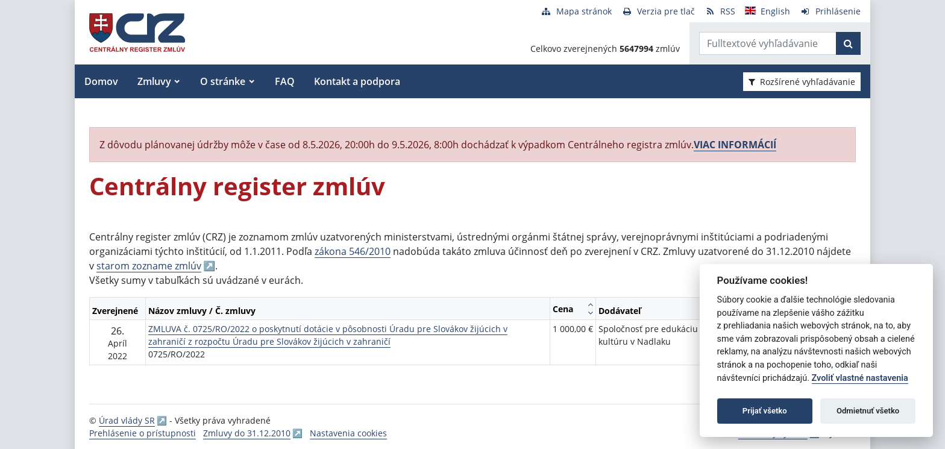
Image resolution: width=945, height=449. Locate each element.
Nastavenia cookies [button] (348, 433)
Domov (101, 81)
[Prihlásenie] (830, 11)
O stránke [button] (222, 81)
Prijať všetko (764, 410)
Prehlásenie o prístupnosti (142, 433)
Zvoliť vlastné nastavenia (860, 378)
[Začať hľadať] (848, 43)
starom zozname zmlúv (148, 265)
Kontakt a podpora (357, 81)
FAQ (285, 81)
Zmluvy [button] (154, 81)
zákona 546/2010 (353, 251)
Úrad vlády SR (127, 420)
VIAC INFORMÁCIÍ (735, 144)
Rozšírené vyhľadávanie (802, 81)
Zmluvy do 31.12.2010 (246, 433)
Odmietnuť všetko (868, 410)
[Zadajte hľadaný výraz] (768, 43)
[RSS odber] (720, 11)
